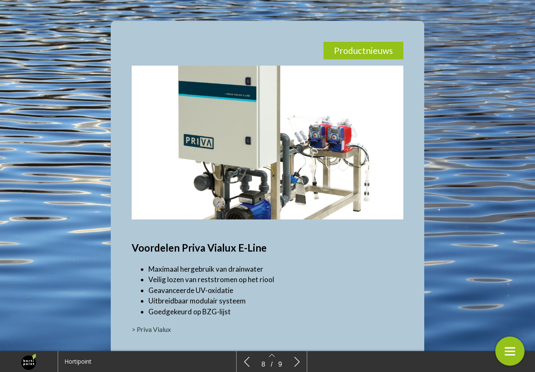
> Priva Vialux (151, 329)
